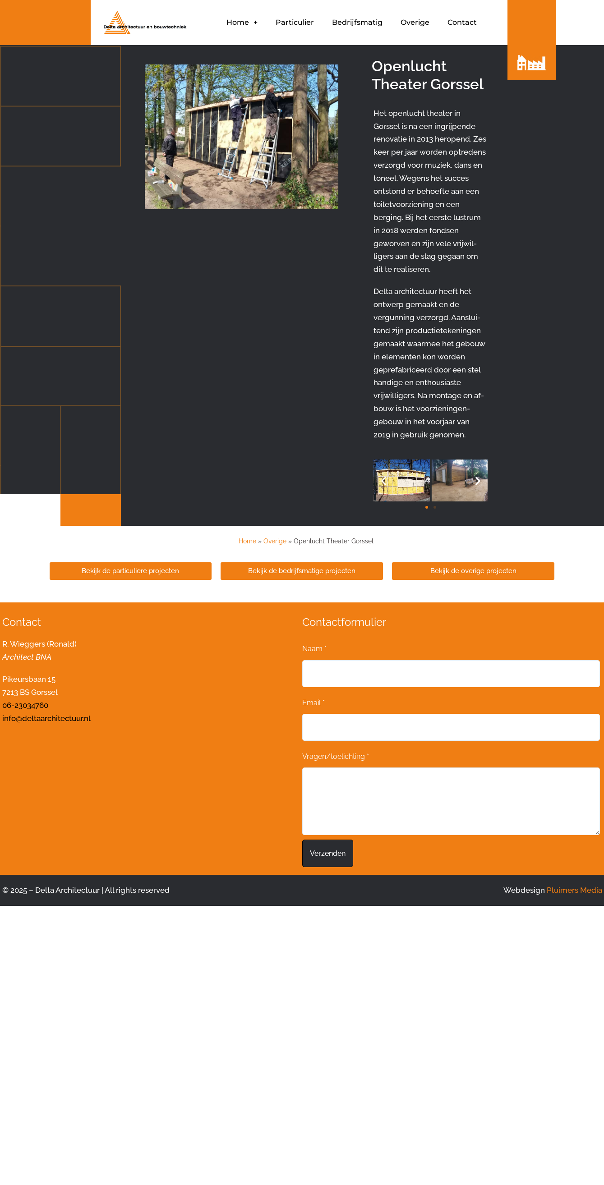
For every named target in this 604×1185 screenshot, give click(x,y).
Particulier (295, 22)
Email (313, 702)
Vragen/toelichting (335, 756)
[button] (383, 480)
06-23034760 (25, 705)
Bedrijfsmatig (357, 22)
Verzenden (328, 853)
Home (242, 22)
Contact (462, 22)
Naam (314, 648)
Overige (415, 22)
